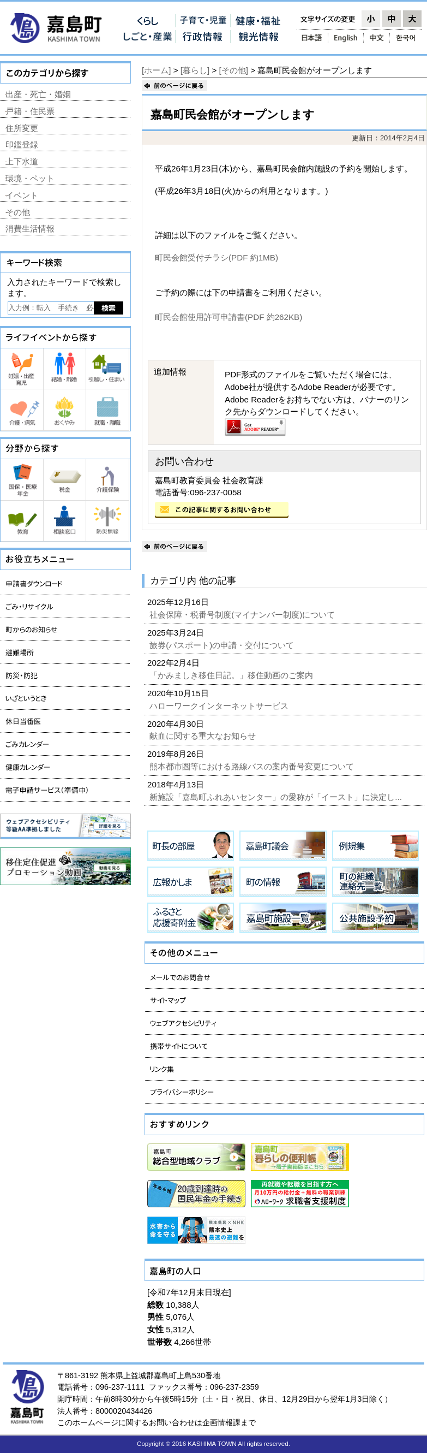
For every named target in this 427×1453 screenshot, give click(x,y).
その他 (17, 212)
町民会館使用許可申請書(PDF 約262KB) (228, 317)
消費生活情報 (30, 228)
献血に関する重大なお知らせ (203, 735)
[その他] (233, 70)
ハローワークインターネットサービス (220, 705)
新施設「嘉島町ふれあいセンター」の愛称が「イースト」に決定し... (276, 797)
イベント (21, 195)
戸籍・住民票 (30, 111)
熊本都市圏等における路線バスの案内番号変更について (252, 766)
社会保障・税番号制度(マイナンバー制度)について (243, 614)
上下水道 (21, 161)
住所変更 (21, 128)
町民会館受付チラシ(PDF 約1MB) (216, 257)
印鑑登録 (21, 144)
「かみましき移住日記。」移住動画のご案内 (232, 675)
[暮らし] (195, 70)
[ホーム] (156, 70)
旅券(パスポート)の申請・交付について (222, 645)
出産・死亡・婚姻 (38, 94)
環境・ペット (30, 178)
